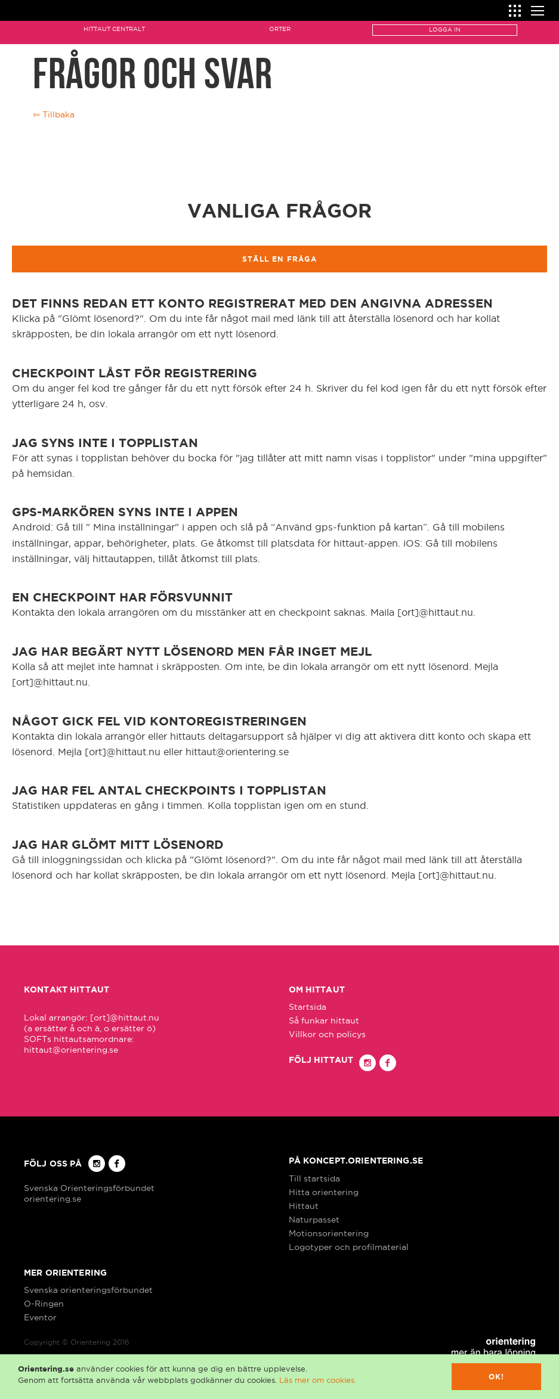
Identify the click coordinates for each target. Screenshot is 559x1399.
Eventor (40, 1317)
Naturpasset (314, 1219)
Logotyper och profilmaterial (349, 1247)
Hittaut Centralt (114, 29)
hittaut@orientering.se (71, 1049)
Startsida (307, 1007)
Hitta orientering (324, 1192)
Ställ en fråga (279, 259)
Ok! (497, 1377)
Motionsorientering (329, 1233)
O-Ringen (44, 1303)
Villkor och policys (327, 1034)
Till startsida (314, 1178)
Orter (280, 29)
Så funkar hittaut (324, 1020)
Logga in (445, 29)
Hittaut (304, 1206)
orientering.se (52, 1198)
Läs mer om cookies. (317, 1380)
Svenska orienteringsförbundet (88, 1290)
